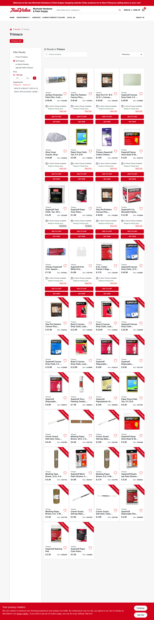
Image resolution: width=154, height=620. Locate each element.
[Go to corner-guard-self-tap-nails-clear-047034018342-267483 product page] (107, 428)
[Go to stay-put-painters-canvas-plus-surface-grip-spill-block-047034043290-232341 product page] (56, 316)
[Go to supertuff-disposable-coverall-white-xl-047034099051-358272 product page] (56, 391)
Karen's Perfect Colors (54, 17)
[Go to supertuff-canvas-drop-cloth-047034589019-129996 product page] (132, 96)
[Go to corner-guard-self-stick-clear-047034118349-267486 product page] (56, 428)
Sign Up (136, 10)
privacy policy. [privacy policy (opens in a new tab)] (23, 614)
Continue (140, 608)
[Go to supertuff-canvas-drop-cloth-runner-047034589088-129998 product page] (132, 316)
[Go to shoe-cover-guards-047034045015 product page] (56, 154)
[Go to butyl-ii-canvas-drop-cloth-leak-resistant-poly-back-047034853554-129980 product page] (81, 353)
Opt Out (140, 615)
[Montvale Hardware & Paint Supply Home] (20, 10)
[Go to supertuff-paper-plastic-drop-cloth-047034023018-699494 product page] (107, 391)
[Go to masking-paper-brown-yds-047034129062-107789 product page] (56, 503)
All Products (20, 61)
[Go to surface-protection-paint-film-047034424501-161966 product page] (56, 96)
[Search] (120, 10)
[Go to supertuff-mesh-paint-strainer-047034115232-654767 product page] (81, 465)
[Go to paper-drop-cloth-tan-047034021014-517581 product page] (81, 154)
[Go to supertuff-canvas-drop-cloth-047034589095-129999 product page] (56, 353)
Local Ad (71, 17)
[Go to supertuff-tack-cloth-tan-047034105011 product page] (56, 211)
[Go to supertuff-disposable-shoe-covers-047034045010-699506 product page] (132, 503)
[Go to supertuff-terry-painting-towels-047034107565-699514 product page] (81, 391)
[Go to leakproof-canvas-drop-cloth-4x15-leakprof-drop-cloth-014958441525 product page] (107, 211)
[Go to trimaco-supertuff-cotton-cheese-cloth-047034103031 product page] (107, 154)
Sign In (127, 10)
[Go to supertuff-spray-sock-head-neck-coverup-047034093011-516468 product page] (132, 154)
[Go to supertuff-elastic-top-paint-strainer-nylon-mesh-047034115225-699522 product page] (132, 465)
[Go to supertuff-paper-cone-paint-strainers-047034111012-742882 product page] (81, 211)
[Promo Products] (14, 57)
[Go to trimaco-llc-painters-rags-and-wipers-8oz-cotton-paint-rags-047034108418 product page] (107, 268)
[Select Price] (34, 78)
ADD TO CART (56, 117)
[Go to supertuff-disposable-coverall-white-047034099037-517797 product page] (132, 353)
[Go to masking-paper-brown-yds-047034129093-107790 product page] (107, 465)
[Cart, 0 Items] (143, 10)
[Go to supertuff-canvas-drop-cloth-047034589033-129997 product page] (132, 268)
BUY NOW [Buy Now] (56, 122)
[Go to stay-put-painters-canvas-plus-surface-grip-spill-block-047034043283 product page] (107, 96)
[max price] (27, 78)
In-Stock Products (22, 64)
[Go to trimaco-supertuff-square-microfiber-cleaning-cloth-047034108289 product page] (56, 268)
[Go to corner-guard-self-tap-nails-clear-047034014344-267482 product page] (81, 503)
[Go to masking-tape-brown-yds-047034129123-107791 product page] (56, 465)
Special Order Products (24, 67)
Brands (17, 29)
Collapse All (17, 85)
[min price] (17, 78)
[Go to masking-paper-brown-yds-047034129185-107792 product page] (81, 428)
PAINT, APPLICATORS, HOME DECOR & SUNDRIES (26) (36, 92)
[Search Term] (88, 10)
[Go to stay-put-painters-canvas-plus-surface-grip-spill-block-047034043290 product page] (81, 96)
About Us (140, 17)
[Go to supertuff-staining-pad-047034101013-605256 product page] (56, 540)
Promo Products (22, 57)
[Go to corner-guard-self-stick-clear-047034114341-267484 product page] (107, 503)
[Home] (11, 29)
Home (12, 17)
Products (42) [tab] (16, 41)
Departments (23, 17)
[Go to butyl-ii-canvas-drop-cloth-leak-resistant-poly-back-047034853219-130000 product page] (81, 316)
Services (36, 17)
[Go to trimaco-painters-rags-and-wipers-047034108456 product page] (132, 211)
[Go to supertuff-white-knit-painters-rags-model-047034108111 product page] (81, 268)
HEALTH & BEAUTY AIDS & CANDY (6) (29, 88)
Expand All (26, 85)
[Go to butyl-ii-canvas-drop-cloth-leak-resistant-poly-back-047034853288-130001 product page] (107, 316)
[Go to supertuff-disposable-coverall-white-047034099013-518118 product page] (107, 353)
